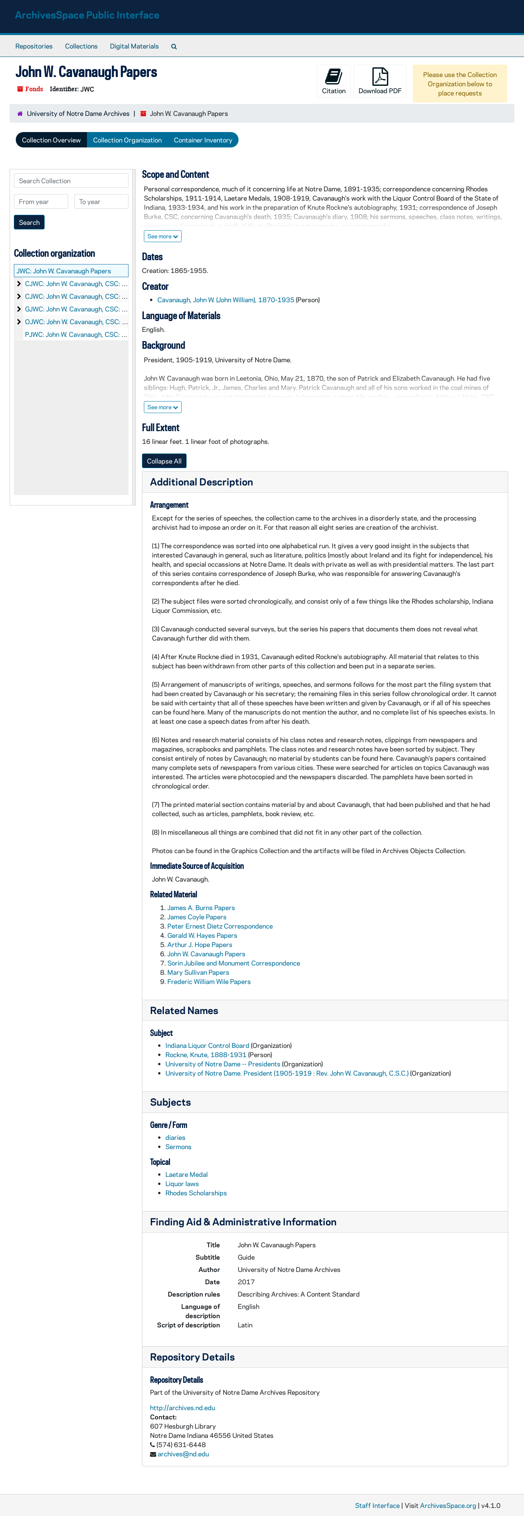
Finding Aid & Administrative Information (243, 1221)
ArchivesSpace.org (448, 1505)
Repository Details (192, 1356)
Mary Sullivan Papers (198, 972)
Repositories (34, 46)
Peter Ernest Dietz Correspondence (220, 926)
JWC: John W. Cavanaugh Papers (64, 270)
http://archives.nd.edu (182, 1407)
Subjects (170, 1101)
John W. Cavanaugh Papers (206, 953)
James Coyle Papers (197, 916)
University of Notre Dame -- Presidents (222, 1063)
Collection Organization (127, 140)
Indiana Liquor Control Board (207, 1045)
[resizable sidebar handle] (133, 337)
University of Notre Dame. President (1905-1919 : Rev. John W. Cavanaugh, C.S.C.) (287, 1073)
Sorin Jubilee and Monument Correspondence (233, 963)
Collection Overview (51, 140)
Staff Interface (377, 1505)
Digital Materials (134, 46)
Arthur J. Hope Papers (199, 944)
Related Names (184, 1010)
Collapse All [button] (164, 461)
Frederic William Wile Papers (209, 981)
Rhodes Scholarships (196, 1192)
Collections (81, 46)
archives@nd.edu (183, 1453)
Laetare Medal (186, 1174)
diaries (175, 1137)
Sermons (178, 1146)
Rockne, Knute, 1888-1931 (206, 1054)
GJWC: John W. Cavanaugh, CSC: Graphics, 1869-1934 (106, 309)
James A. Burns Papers (201, 907)
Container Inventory (203, 140)
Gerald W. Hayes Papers (202, 935)
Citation (333, 81)
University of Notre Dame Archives (78, 113)
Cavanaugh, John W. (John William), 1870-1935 (225, 299)
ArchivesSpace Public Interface (87, 14)
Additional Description (201, 481)
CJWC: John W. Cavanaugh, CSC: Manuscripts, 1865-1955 (111, 283)
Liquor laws (182, 1183)
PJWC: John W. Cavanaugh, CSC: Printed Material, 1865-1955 (117, 334)
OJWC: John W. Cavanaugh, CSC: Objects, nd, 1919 (100, 321)
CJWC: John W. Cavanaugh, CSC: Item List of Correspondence (115, 296)
